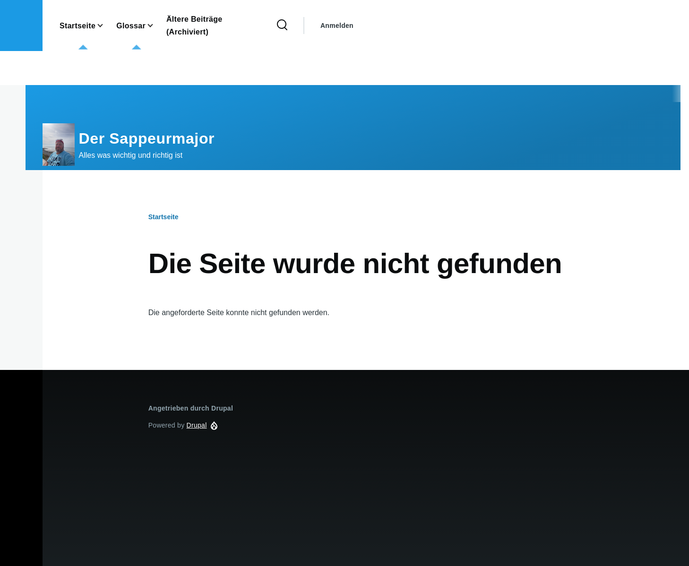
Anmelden (336, 25)
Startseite (163, 217)
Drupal (197, 425)
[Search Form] (282, 25)
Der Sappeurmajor (147, 138)
